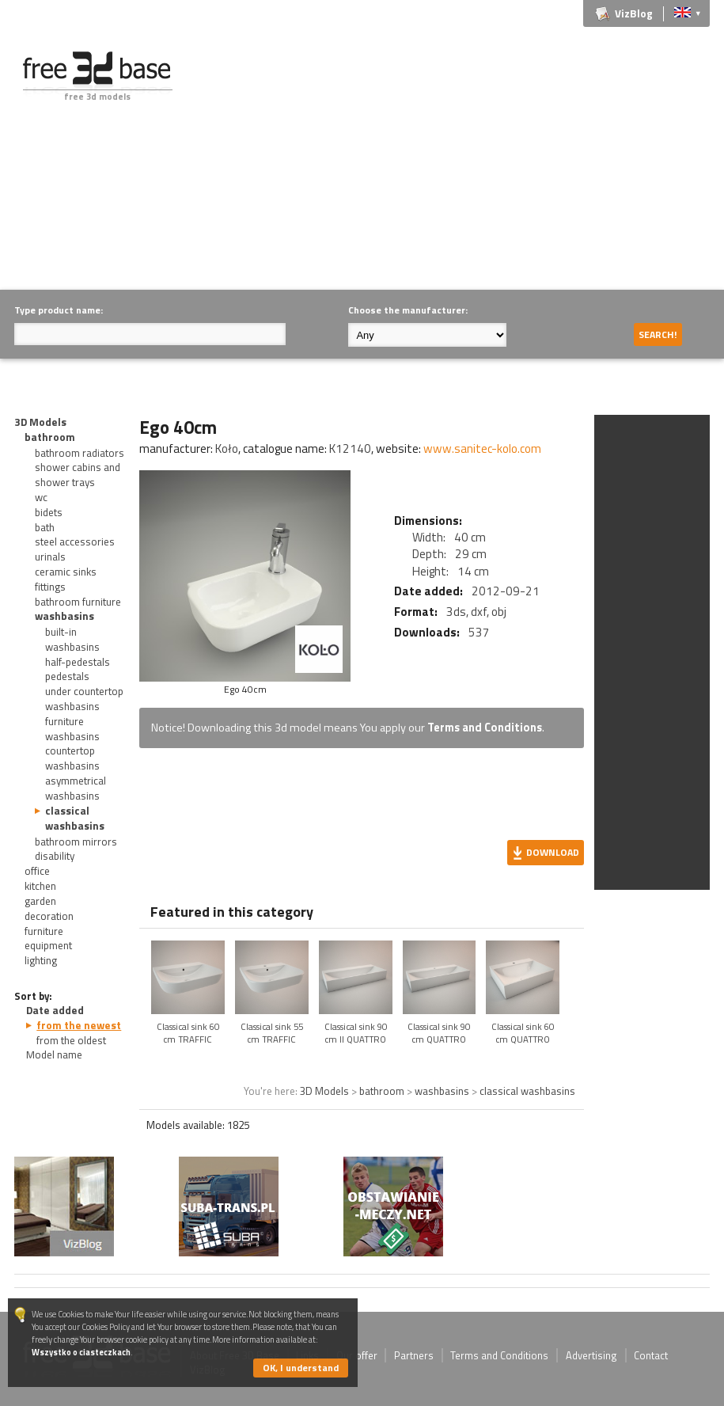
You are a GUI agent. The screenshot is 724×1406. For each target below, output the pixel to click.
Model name (54, 1054)
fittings (50, 587)
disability (54, 856)
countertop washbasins (72, 758)
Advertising (591, 1355)
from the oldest (71, 1040)
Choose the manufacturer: (408, 309)
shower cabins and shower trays (77, 474)
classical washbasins (74, 818)
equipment (48, 945)
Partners (414, 1355)
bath (45, 527)
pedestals (67, 676)
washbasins (64, 616)
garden (40, 901)
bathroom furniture (78, 602)
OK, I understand (301, 1367)
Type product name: (58, 309)
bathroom (50, 437)
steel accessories (75, 541)
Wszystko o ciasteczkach (81, 1352)
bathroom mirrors (76, 841)
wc (41, 497)
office (37, 871)
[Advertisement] (461, 162)
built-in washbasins (72, 639)
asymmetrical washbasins (75, 788)
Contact (651, 1355)
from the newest (78, 1025)
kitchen (40, 886)
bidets (49, 512)
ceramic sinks (66, 572)
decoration (49, 916)
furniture (44, 931)
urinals (50, 556)
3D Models (40, 422)
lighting (41, 960)
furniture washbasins (72, 728)
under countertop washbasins (84, 698)
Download (552, 852)
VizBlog (634, 13)
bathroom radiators (79, 453)
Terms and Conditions (484, 727)
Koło (226, 448)
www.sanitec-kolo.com (482, 448)
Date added (55, 1010)
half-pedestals (77, 662)
